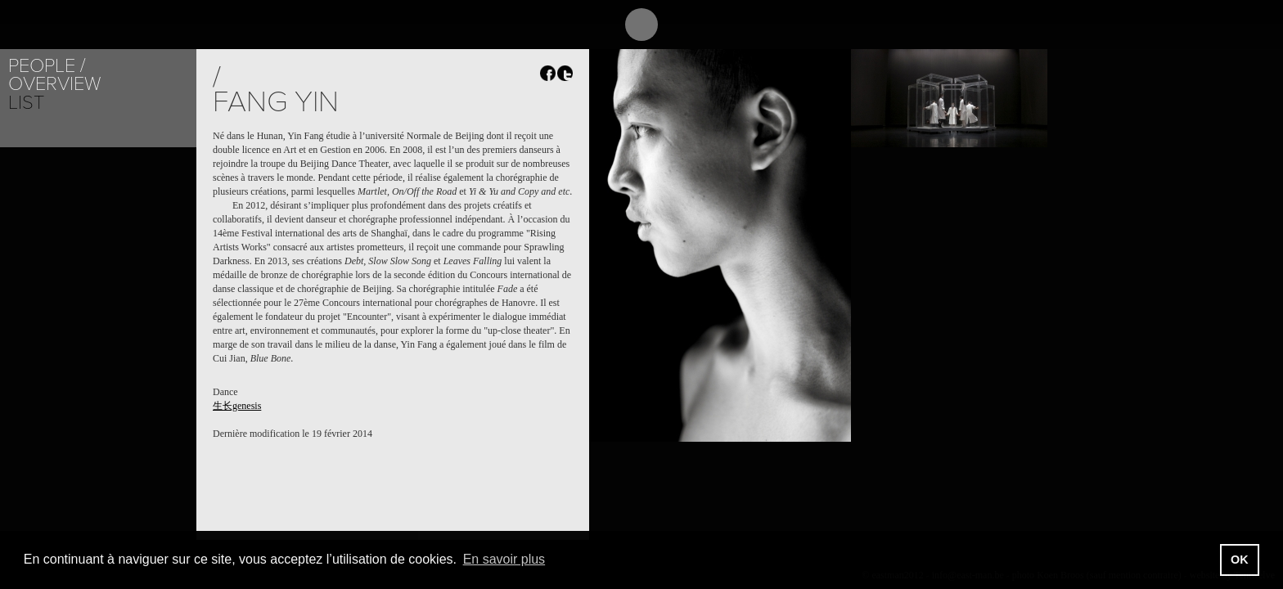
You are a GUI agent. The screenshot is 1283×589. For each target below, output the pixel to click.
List (26, 103)
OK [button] (1240, 559)
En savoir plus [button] (504, 559)
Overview (54, 84)
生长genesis (237, 405)
